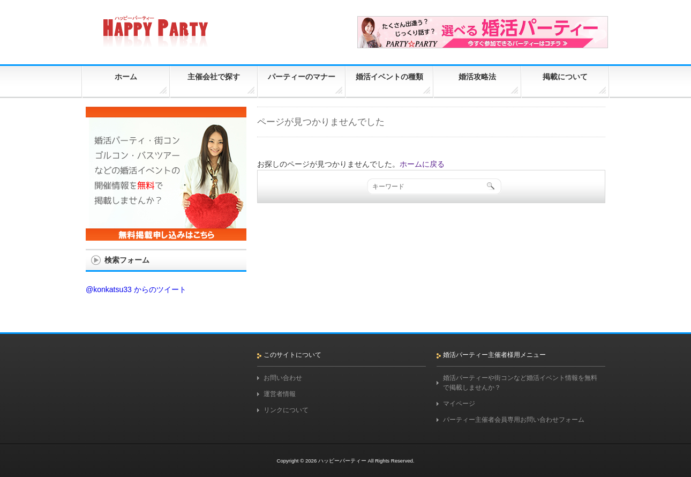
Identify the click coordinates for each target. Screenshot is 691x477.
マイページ (459, 403)
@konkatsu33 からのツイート (136, 289)
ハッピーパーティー (342, 461)
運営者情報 (280, 394)
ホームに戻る (422, 164)
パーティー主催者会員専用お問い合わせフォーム (513, 419)
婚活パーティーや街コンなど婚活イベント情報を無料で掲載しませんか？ (520, 382)
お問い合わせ (283, 378)
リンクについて (286, 410)
